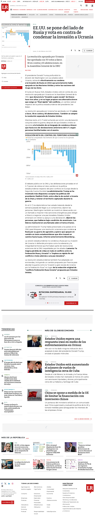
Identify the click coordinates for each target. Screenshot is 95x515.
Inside (48, 505)
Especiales (37, 498)
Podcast (23, 511)
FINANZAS (16, 9)
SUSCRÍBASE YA (71, 303)
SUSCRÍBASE (90, 1)
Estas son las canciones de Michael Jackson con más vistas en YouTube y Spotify (13, 394)
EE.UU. (6, 402)
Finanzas (23, 500)
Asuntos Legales (26, 489)
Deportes (49, 443)
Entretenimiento (9, 389)
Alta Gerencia (38, 487)
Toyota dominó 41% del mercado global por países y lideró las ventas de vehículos (12, 352)
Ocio (48, 507)
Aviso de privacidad (68, 497)
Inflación (32, 14)
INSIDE (91, 9)
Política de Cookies (68, 506)
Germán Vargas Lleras (81, 14)
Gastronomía (8, 360)
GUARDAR (88, 50)
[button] (27, 295)
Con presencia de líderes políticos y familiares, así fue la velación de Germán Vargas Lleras (54, 465)
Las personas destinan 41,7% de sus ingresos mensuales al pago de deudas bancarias (85, 465)
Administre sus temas (9, 87)
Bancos (80, 460)
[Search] (81, 6)
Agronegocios (25, 487)
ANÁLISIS (60, 9)
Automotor (8, 347)
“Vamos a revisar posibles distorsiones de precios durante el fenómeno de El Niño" (85, 449)
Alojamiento (43, 14)
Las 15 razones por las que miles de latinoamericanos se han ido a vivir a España (13, 339)
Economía (50, 493)
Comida (51, 14)
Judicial (48, 460)
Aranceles (25, 17)
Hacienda (7, 334)
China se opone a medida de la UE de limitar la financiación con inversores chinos (67, 396)
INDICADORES (84, 9)
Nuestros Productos (69, 493)
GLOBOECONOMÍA (42, 9)
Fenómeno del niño (60, 14)
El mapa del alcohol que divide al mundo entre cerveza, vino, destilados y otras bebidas (13, 366)
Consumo (24, 493)
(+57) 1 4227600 (6, 496)
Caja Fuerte (37, 489)
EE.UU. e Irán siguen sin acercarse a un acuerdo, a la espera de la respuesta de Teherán (22, 449)
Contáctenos (67, 495)
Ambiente (7, 374)
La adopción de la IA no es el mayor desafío (22, 464)
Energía (70, 14)
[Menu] (11, 9)
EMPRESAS (30, 9)
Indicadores (24, 505)
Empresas (24, 498)
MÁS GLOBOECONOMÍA (81, 419)
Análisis (49, 487)
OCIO (34, 9)
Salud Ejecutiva (51, 511)
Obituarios (37, 507)
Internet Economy (20, 460)
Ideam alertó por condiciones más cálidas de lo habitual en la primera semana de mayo (12, 380)
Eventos (49, 498)
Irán (16, 443)
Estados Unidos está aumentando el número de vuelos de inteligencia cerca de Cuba (67, 368)
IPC (37, 14)
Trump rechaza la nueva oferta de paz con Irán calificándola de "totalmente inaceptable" (13, 408)
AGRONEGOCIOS (52, 9)
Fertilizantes (16, 17)
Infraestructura (38, 505)
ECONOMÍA (23, 9)
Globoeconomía (52, 500)
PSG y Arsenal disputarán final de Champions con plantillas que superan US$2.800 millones (53, 449)
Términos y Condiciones (70, 499)
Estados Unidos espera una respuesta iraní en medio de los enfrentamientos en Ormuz (65, 342)
